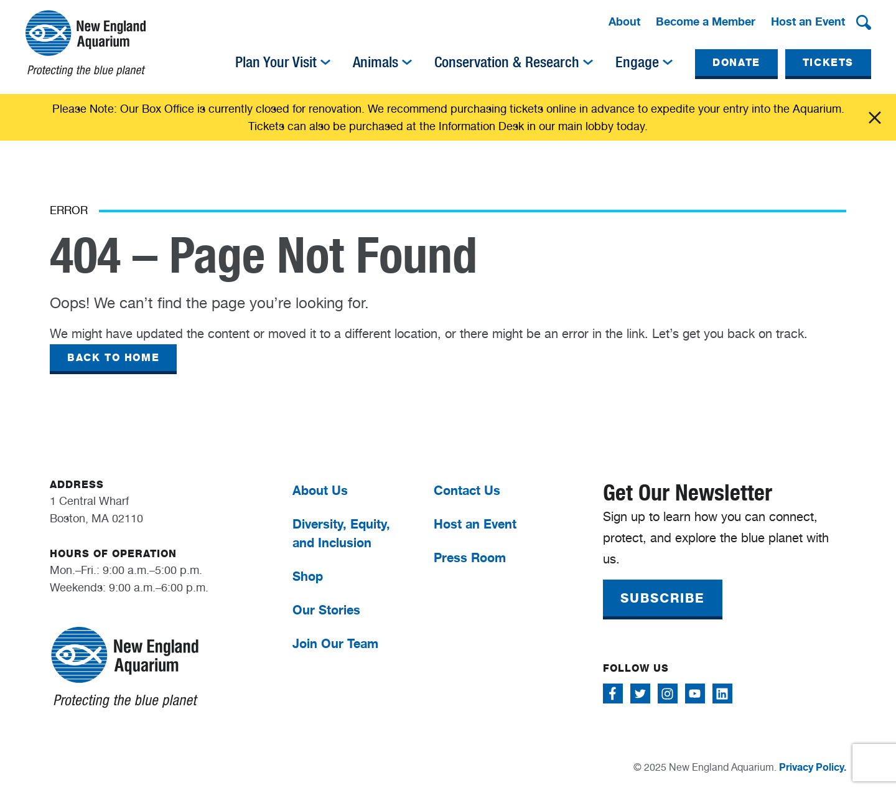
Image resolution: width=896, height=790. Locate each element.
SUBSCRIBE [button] (662, 598)
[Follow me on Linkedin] (722, 693)
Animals (375, 62)
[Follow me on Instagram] (668, 693)
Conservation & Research (506, 62)
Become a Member (705, 21)
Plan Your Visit (276, 62)
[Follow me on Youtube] (695, 693)
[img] (325, 62)
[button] (863, 22)
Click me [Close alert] (875, 117)
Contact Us (467, 490)
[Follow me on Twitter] (640, 693)
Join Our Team (335, 643)
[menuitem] (624, 22)
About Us (320, 490)
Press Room (470, 557)
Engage (637, 62)
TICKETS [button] (828, 62)
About (624, 21)
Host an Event (808, 21)
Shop (307, 576)
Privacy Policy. (812, 767)
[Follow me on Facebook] (613, 693)
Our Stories (326, 610)
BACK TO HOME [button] (113, 358)
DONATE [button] (736, 62)
